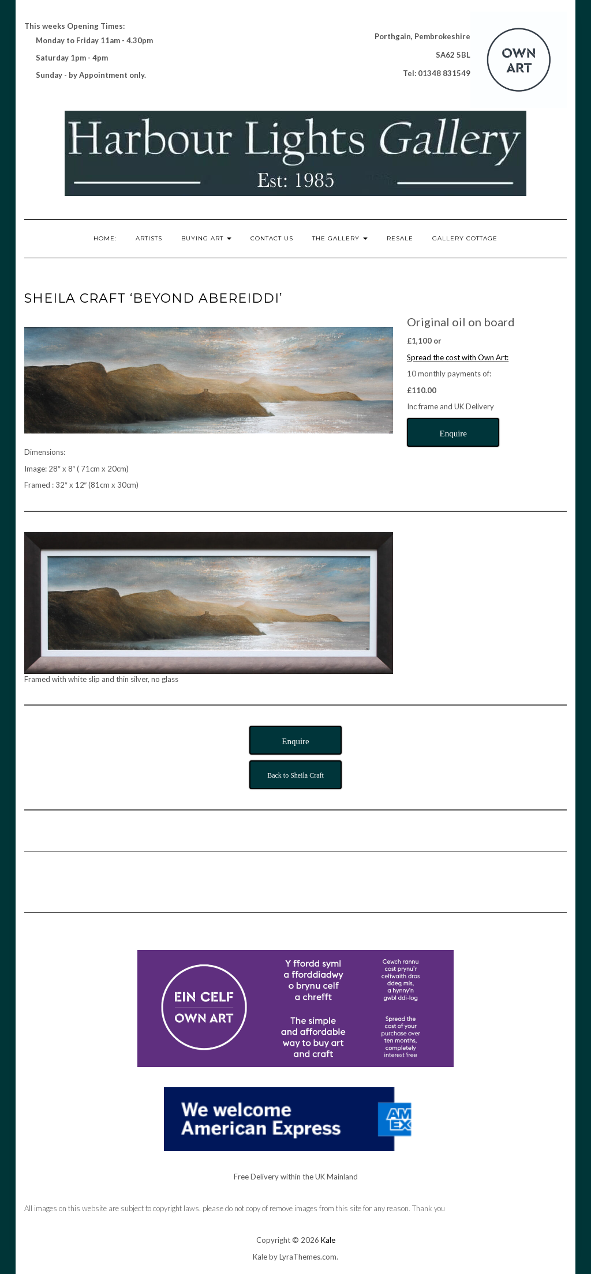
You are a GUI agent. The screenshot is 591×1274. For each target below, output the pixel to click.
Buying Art (206, 238)
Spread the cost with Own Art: (457, 357)
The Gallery (340, 238)
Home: (105, 238)
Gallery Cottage (465, 238)
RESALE (400, 238)
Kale (328, 1240)
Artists (149, 238)
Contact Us (271, 238)
